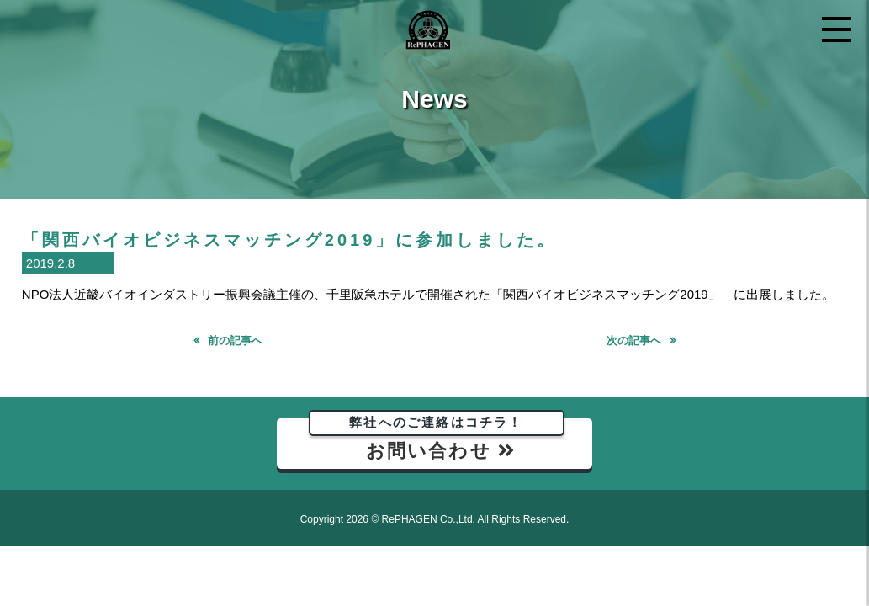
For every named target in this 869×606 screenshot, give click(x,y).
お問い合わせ (436, 439)
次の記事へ (634, 340)
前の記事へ (235, 340)
